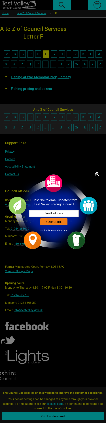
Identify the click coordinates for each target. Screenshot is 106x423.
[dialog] (53, 211)
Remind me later (59, 230)
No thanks (45, 230)
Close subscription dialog (97, 174)
